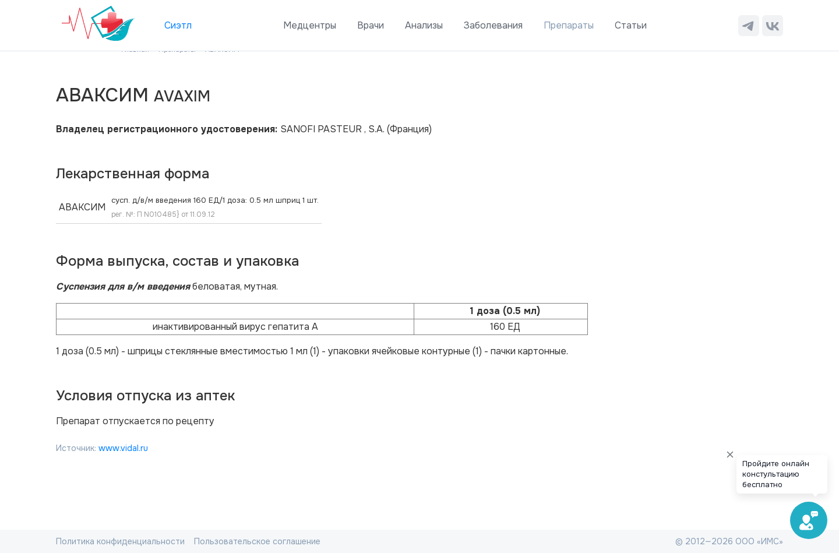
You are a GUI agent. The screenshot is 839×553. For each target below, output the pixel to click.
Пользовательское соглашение (257, 541)
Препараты (569, 25)
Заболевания (493, 25)
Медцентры (309, 25)
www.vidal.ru (123, 448)
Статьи (631, 25)
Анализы (424, 25)
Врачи (370, 25)
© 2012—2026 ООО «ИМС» (729, 541)
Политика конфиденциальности (120, 541)
